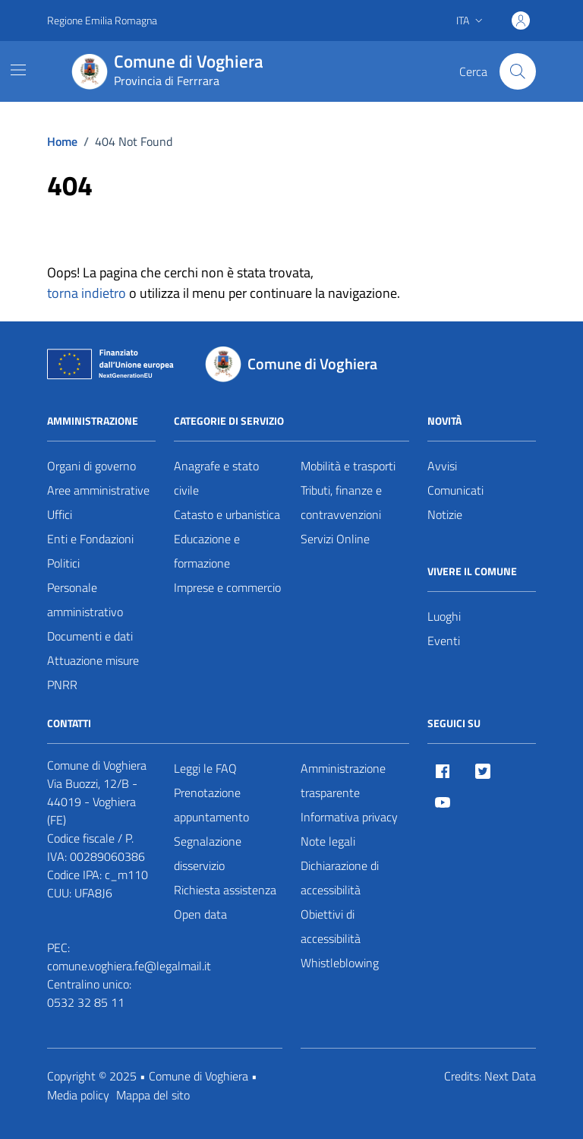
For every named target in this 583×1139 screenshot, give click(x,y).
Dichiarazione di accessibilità (340, 877)
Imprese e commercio (227, 587)
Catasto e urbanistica (227, 514)
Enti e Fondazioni (90, 539)
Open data (200, 914)
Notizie (444, 514)
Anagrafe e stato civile (216, 478)
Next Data (510, 1076)
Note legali (328, 841)
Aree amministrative (98, 490)
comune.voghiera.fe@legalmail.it (129, 966)
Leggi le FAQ (205, 768)
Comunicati (455, 490)
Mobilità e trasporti (348, 466)
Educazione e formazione (207, 551)
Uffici (59, 514)
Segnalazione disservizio (207, 853)
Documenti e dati (90, 636)
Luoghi (444, 616)
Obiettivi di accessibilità (331, 926)
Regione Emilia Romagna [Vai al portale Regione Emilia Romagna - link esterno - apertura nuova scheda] (102, 20)
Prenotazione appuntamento (211, 804)
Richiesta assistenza (225, 890)
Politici (63, 563)
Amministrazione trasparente (343, 780)
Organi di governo (91, 466)
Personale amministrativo (85, 599)
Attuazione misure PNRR (93, 672)
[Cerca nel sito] (517, 71)
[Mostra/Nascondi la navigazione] (18, 70)
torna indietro (86, 293)
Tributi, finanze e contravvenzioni (341, 502)
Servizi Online (335, 539)
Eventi (443, 640)
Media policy (78, 1095)
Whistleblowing (340, 963)
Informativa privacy (349, 817)
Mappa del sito (153, 1095)
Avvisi (442, 466)
